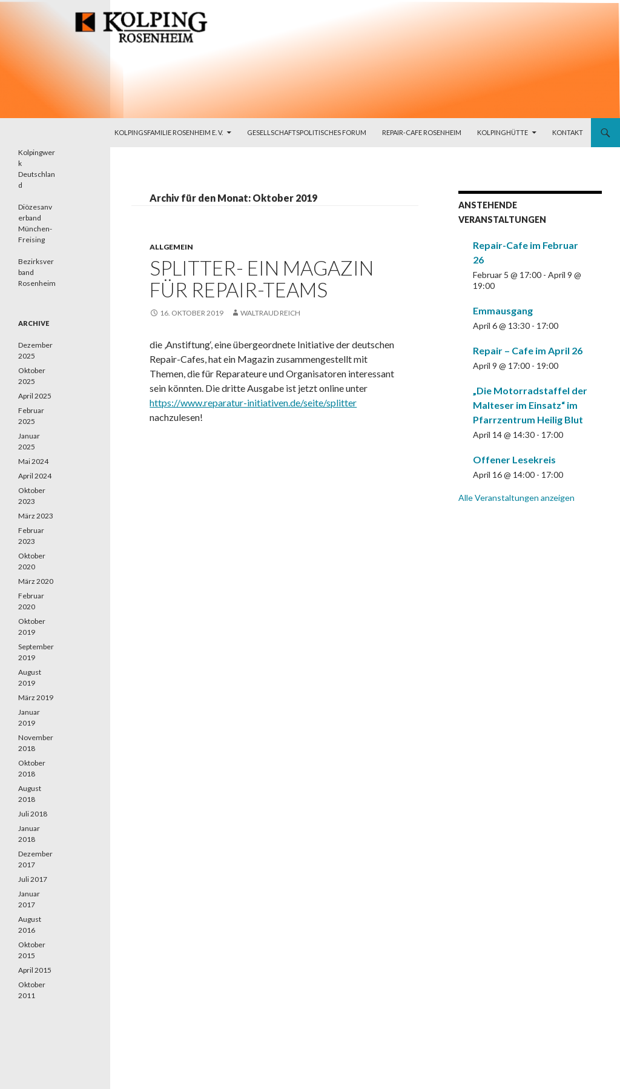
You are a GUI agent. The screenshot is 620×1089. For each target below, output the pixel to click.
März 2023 (35, 515)
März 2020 (35, 581)
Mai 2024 (33, 461)
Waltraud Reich (270, 312)
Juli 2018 (32, 813)
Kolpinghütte (502, 132)
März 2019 (35, 697)
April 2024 (34, 475)
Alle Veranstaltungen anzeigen (516, 497)
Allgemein (171, 246)
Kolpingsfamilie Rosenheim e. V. (168, 132)
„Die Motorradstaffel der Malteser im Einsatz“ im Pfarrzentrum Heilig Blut (530, 405)
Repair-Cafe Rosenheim (421, 132)
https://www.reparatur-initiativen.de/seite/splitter (253, 402)
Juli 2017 (32, 879)
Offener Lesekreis (514, 459)
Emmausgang (503, 310)
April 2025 (34, 395)
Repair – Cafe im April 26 (527, 350)
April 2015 (34, 970)
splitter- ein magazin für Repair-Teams (262, 279)
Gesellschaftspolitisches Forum (306, 132)
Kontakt (567, 132)
